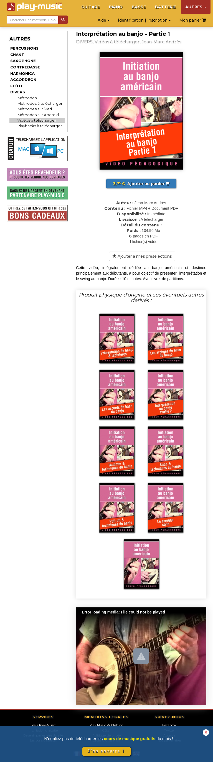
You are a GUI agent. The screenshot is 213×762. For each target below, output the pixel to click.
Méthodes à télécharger (39, 103)
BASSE (139, 6)
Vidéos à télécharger (36, 120)
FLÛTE (16, 86)
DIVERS (17, 92)
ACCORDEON (23, 79)
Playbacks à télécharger (39, 126)
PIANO (116, 6)
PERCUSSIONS (24, 48)
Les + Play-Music (43, 725)
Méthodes (27, 98)
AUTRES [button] (195, 6)
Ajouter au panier (141, 183)
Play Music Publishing (106, 725)
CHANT (17, 54)
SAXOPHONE (23, 60)
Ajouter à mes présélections (142, 256)
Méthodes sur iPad (34, 109)
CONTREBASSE (25, 67)
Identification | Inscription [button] (144, 20)
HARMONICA (22, 73)
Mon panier (192, 20)
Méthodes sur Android (38, 114)
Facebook (169, 725)
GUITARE (90, 6)
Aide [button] (104, 20)
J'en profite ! (106, 751)
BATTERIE (165, 6)
